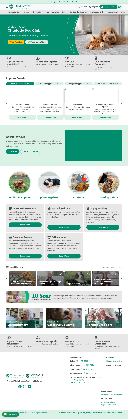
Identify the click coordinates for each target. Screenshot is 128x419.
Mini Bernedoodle (105, 105)
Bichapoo (50, 105)
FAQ (68, 413)
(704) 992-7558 (87, 365)
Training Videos (108, 197)
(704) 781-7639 (87, 369)
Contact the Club (96, 12)
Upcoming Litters (37, 42)
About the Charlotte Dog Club (104, 282)
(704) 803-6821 (90, 373)
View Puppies (16, 42)
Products (79, 197)
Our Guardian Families (78, 12)
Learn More (25, 225)
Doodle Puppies (49, 84)
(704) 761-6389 (82, 361)
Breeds (26, 12)
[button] (7, 6)
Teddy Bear (78, 105)
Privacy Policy (85, 413)
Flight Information (108, 404)
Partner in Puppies (46, 283)
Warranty (75, 413)
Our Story (13, 151)
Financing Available (114, 361)
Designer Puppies (79, 84)
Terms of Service (98, 413)
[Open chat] (11, 414)
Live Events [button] (37, 12)
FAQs (64, 12)
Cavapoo (23, 105)
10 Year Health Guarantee (111, 395)
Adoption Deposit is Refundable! (64, 2)
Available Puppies (19, 197)
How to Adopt (17, 283)
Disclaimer (62, 413)
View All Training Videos (112, 267)
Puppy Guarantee (52, 12)
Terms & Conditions (114, 413)
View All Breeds (20, 84)
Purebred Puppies (108, 84)
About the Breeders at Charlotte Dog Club (75, 282)
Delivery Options (108, 402)
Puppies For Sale (14, 12)
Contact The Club (30, 151)
